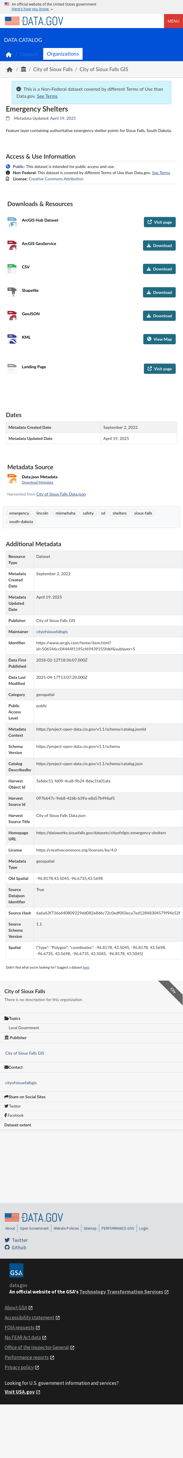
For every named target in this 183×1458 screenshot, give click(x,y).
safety (88, 512)
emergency (19, 512)
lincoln (42, 512)
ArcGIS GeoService (39, 243)
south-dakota (21, 521)
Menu (173, 21)
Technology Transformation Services (121, 1292)
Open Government (34, 1228)
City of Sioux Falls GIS (104, 69)
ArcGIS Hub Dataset (40, 219)
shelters (120, 512)
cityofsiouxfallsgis (21, 1082)
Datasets (29, 54)
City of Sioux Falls (53, 69)
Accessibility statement (29, 1317)
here (86, 967)
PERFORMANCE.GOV (118, 1228)
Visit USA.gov (20, 1392)
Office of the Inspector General (37, 1347)
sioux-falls (143, 512)
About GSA (16, 1307)
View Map (159, 339)
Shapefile (30, 290)
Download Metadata (37, 482)
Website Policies (66, 1228)
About (10, 1228)
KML (26, 337)
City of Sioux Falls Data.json (61, 493)
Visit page (160, 222)
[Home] (34, 21)
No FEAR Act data (23, 1337)
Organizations (63, 53)
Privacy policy (19, 1367)
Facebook (14, 1115)
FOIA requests (19, 1327)
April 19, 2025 (63, 118)
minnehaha (65, 512)
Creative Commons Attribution (56, 178)
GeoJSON (31, 313)
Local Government (24, 1027)
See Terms (47, 96)
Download (159, 245)
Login (143, 1228)
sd (103, 512)
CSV (25, 266)
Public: (19, 166)
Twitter (12, 1106)
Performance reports (27, 1357)
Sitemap (90, 1228)
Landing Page (34, 366)
